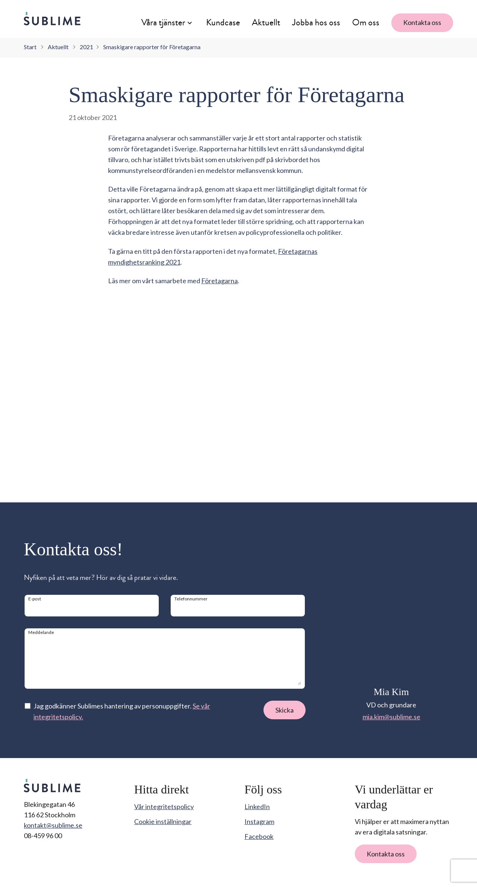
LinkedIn (257, 806)
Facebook (259, 836)
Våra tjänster (163, 22)
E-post (34, 599)
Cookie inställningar (163, 821)
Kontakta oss (422, 22)
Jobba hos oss (316, 22)
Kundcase (223, 22)
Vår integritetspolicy (164, 806)
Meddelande (41, 632)
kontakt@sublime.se (53, 825)
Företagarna (219, 473)
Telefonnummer (191, 599)
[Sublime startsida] (52, 18)
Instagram (259, 821)
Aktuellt (266, 22)
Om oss (365, 22)
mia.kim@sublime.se (391, 717)
